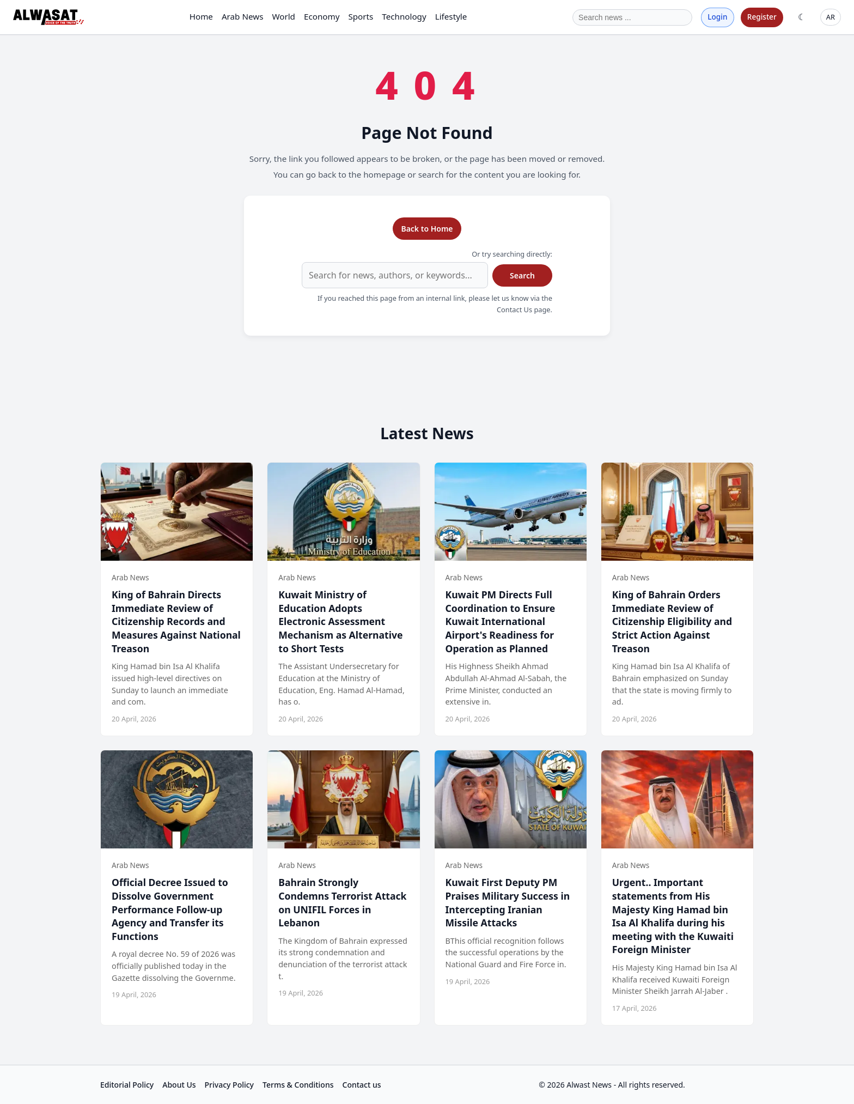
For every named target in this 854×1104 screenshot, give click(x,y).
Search (522, 275)
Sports (360, 16)
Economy (321, 16)
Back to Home (427, 228)
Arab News (243, 16)
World (283, 16)
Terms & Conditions (298, 1084)
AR (830, 17)
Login (717, 16)
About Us (179, 1084)
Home (201, 16)
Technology (404, 16)
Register (762, 16)
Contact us (362, 1084)
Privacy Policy (229, 1084)
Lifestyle (451, 16)
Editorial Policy (127, 1084)
